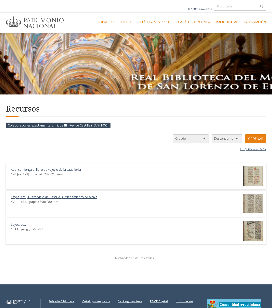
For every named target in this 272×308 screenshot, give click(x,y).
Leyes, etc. (18, 224)
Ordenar (255, 139)
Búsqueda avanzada (200, 8)
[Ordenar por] (191, 138)
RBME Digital (227, 22)
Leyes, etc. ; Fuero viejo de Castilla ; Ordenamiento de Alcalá (54, 197)
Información (255, 22)
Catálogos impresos (154, 22)
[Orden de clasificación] (227, 138)
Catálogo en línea (194, 22)
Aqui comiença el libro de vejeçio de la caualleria (46, 169)
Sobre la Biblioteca (115, 22)
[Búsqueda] (240, 6)
